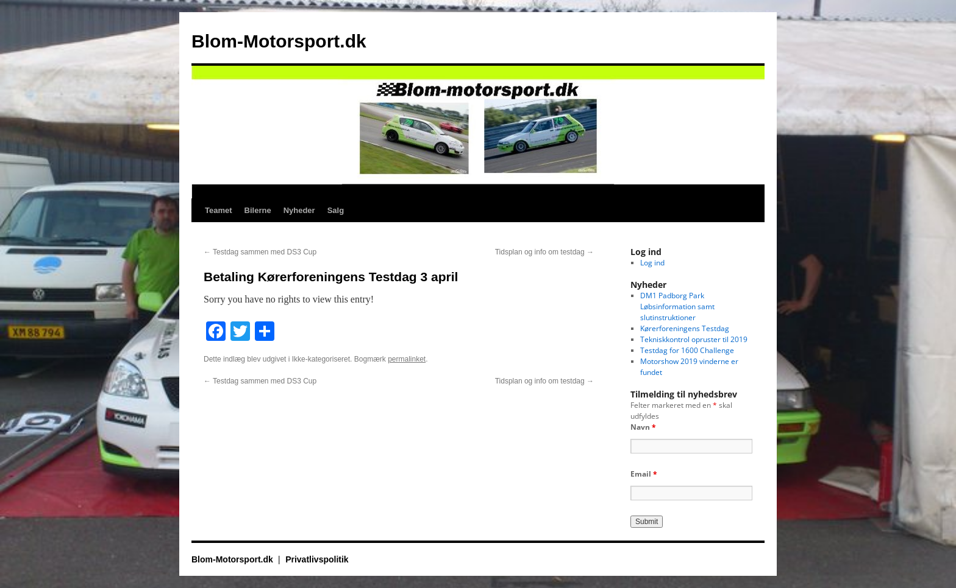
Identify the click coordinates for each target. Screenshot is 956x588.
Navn (643, 427)
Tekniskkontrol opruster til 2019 (693, 339)
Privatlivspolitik (316, 559)
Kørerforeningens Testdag (684, 328)
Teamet (218, 210)
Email (643, 474)
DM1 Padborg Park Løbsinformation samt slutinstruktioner (677, 306)
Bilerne (257, 210)
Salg (335, 210)
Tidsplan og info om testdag (544, 252)
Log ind (652, 262)
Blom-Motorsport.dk (278, 41)
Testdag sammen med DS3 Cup (260, 252)
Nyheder (299, 210)
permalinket (407, 359)
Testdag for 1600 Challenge (687, 350)
